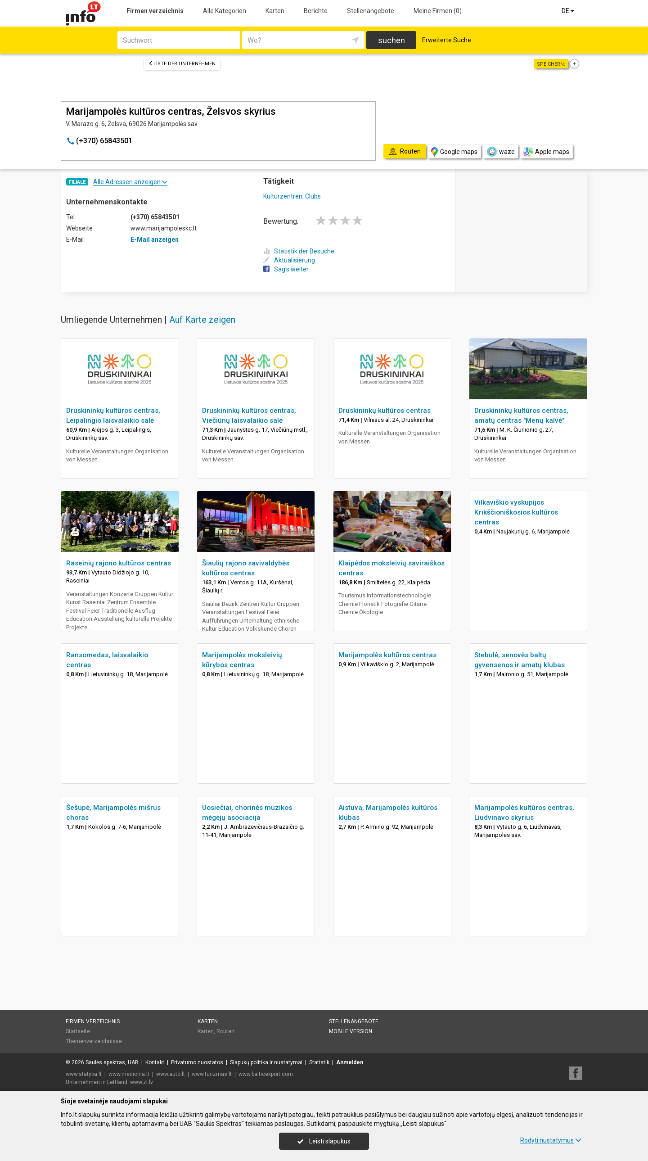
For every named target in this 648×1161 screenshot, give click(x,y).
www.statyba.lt (84, 1074)
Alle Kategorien (224, 10)
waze (500, 152)
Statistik (319, 1062)
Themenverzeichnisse (94, 1041)
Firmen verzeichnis (155, 10)
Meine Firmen (438, 10)
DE (569, 10)
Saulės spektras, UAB (112, 1062)
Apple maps (546, 152)
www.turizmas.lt (212, 1074)
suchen (391, 40)
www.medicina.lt (128, 1074)
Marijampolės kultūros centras (387, 655)
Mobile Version (350, 1031)
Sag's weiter (286, 269)
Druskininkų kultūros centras (384, 411)
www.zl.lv (141, 1082)
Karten (275, 10)
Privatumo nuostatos (197, 1062)
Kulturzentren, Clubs (292, 196)
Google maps (454, 152)
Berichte (316, 10)
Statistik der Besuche (298, 251)
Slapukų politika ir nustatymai (266, 1062)
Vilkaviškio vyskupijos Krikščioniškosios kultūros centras (516, 512)
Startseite (78, 1031)
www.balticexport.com (265, 1074)
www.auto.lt (170, 1074)
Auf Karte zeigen (202, 319)
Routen (225, 1031)
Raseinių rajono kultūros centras (118, 563)
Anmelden (349, 1062)
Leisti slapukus (324, 1141)
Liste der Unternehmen (182, 64)
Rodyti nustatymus (550, 1140)
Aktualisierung (289, 260)
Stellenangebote (370, 10)
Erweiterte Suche (446, 40)
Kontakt (154, 1062)
